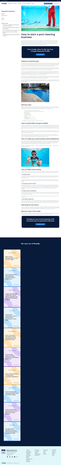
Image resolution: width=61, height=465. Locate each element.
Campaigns (28, 461)
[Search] (11, 20)
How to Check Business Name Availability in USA (11, 30)
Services (24, 3)
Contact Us (54, 452)
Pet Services (37, 455)
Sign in (58, 0)
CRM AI (27, 457)
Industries (19, 3)
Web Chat (28, 460)
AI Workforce (10, 3)
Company (54, 450)
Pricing (33, 3)
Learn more (16, 265)
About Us (53, 451)
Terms (53, 455)
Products (15, 3)
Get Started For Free (48, 3)
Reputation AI (28, 452)
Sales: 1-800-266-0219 (4, 0)
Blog (44, 452)
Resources (28, 3)
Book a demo (56, 3)
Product (27, 450)
